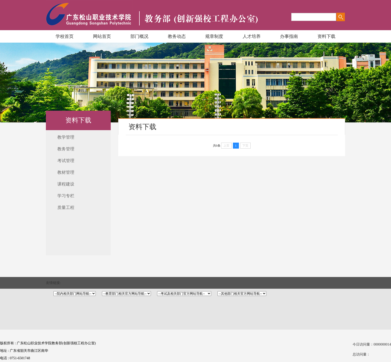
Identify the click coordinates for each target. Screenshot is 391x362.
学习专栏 (65, 195)
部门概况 (139, 36)
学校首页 (65, 36)
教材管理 (65, 172)
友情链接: (53, 283)
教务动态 (177, 36)
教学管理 (65, 137)
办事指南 (289, 36)
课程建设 (65, 184)
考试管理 (65, 160)
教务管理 (65, 149)
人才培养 (252, 36)
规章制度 (214, 36)
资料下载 (326, 36)
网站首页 (102, 36)
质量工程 (65, 207)
